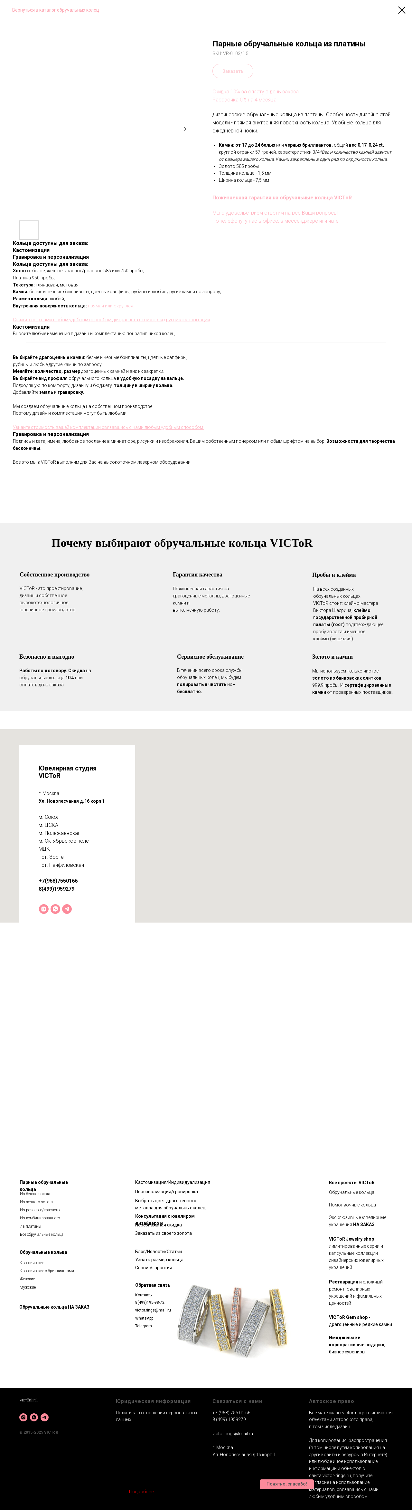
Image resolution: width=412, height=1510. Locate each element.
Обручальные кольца (43, 1252)
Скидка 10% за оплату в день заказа (255, 92)
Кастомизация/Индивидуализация (172, 1182)
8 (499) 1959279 (229, 1419)
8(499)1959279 (56, 889)
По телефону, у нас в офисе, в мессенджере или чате (275, 221)
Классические (32, 1263)
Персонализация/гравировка (166, 1191)
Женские (27, 1279)
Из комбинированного (40, 1218)
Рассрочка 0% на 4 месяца (244, 100)
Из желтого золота (36, 1202)
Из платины (30, 1226)
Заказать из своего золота (163, 1233)
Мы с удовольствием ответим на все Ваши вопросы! (275, 213)
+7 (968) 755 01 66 (231, 1412)
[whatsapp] (55, 909)
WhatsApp (144, 1318)
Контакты (144, 1295)
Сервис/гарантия (153, 1267)
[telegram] (67, 909)
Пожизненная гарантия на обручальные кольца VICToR (282, 198)
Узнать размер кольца (159, 1259)
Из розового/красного (40, 1210)
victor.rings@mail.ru (153, 1310)
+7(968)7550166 (58, 881)
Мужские (28, 1287)
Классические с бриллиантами (47, 1271)
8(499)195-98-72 (149, 1302)
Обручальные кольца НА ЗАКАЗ (54, 1307)
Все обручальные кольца (41, 1234)
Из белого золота (35, 1194)
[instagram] (44, 909)
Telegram (143, 1326)
